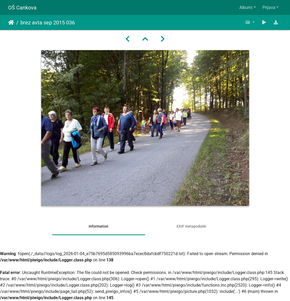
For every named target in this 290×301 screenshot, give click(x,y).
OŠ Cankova (22, 7)
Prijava (268, 7)
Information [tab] (98, 226)
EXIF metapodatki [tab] (191, 226)
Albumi (245, 7)
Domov (11, 22)
